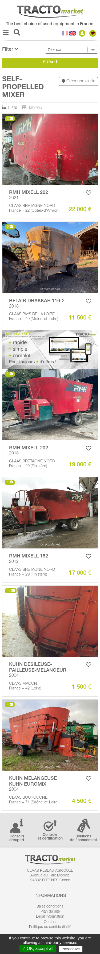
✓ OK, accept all (37, 948)
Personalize (71, 949)
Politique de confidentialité (50, 927)
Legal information (50, 917)
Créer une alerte (78, 81)
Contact (50, 922)
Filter (10, 49)
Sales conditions (50, 907)
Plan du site (50, 912)
